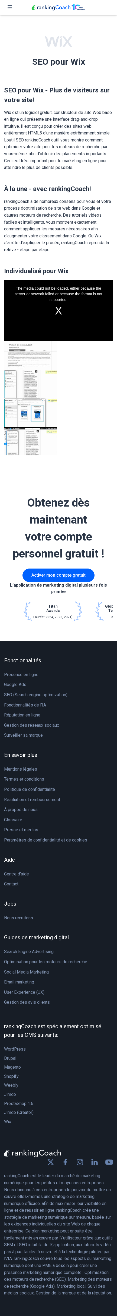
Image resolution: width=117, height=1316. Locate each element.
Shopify (11, 1076)
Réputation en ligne (22, 715)
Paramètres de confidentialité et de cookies (45, 840)
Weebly (11, 1085)
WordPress (15, 1049)
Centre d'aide (16, 874)
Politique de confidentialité (29, 789)
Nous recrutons (18, 917)
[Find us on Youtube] (109, 1162)
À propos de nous (21, 809)
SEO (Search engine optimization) (35, 694)
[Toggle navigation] (9, 8)
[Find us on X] (50, 1162)
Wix (7, 1121)
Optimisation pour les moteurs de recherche (45, 961)
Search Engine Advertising (29, 951)
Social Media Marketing (26, 972)
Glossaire (13, 819)
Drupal (10, 1058)
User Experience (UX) (24, 992)
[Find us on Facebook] (65, 1162)
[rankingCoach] (58, 8)
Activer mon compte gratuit (58, 575)
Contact (11, 883)
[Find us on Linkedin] (94, 1162)
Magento (12, 1067)
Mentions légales (20, 769)
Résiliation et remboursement (32, 799)
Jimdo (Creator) (19, 1112)
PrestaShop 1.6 (18, 1103)
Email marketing (19, 982)
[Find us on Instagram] (80, 1162)
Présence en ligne (21, 674)
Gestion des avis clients (27, 1002)
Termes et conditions (24, 779)
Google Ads (15, 684)
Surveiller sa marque (23, 735)
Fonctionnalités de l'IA (25, 705)
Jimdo (10, 1094)
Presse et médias (21, 829)
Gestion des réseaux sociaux (31, 725)
